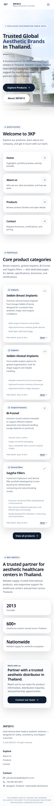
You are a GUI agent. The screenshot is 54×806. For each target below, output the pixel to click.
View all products (27, 535)
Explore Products (18, 87)
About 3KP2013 (16, 98)
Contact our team (27, 699)
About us (7, 756)
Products (7, 760)
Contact (6, 764)
